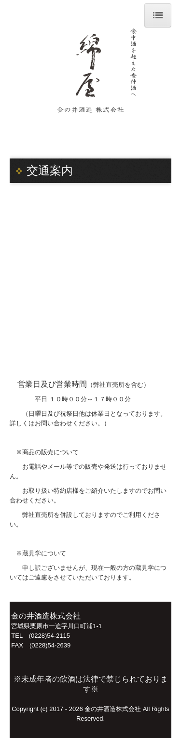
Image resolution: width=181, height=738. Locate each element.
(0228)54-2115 (49, 635)
